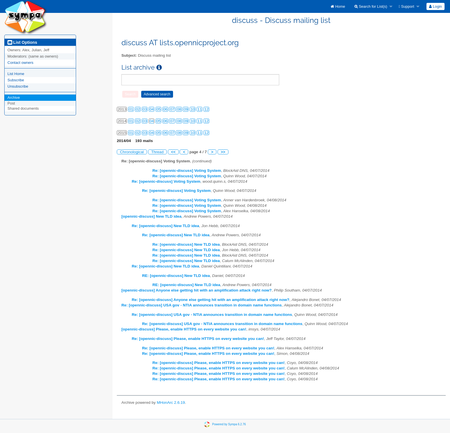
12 (206, 109)
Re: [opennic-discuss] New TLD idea (165, 226)
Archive (13, 97)
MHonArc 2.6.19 (171, 402)
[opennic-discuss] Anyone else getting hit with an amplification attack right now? (196, 290)
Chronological (132, 152)
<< (173, 152)
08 (179, 109)
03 (145, 109)
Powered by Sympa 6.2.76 (229, 424)
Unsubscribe (17, 86)
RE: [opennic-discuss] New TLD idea (176, 275)
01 (131, 109)
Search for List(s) (370, 6)
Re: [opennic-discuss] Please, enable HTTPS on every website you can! (198, 338)
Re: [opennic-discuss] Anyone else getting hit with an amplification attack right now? (210, 300)
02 (138, 109)
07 (172, 109)
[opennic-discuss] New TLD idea (151, 216)
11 (199, 109)
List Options (22, 42)
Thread (157, 152)
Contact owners (20, 62)
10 (193, 109)
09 (186, 109)
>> (223, 152)
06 (165, 109)
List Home (15, 74)
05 (158, 109)
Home (338, 6)
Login (435, 6)
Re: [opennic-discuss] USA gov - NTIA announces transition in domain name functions (201, 305)
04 (152, 109)
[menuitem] (338, 6)
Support (406, 6)
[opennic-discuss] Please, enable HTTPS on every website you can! (183, 329)
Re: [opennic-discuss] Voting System (186, 170)
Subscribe (15, 80)
